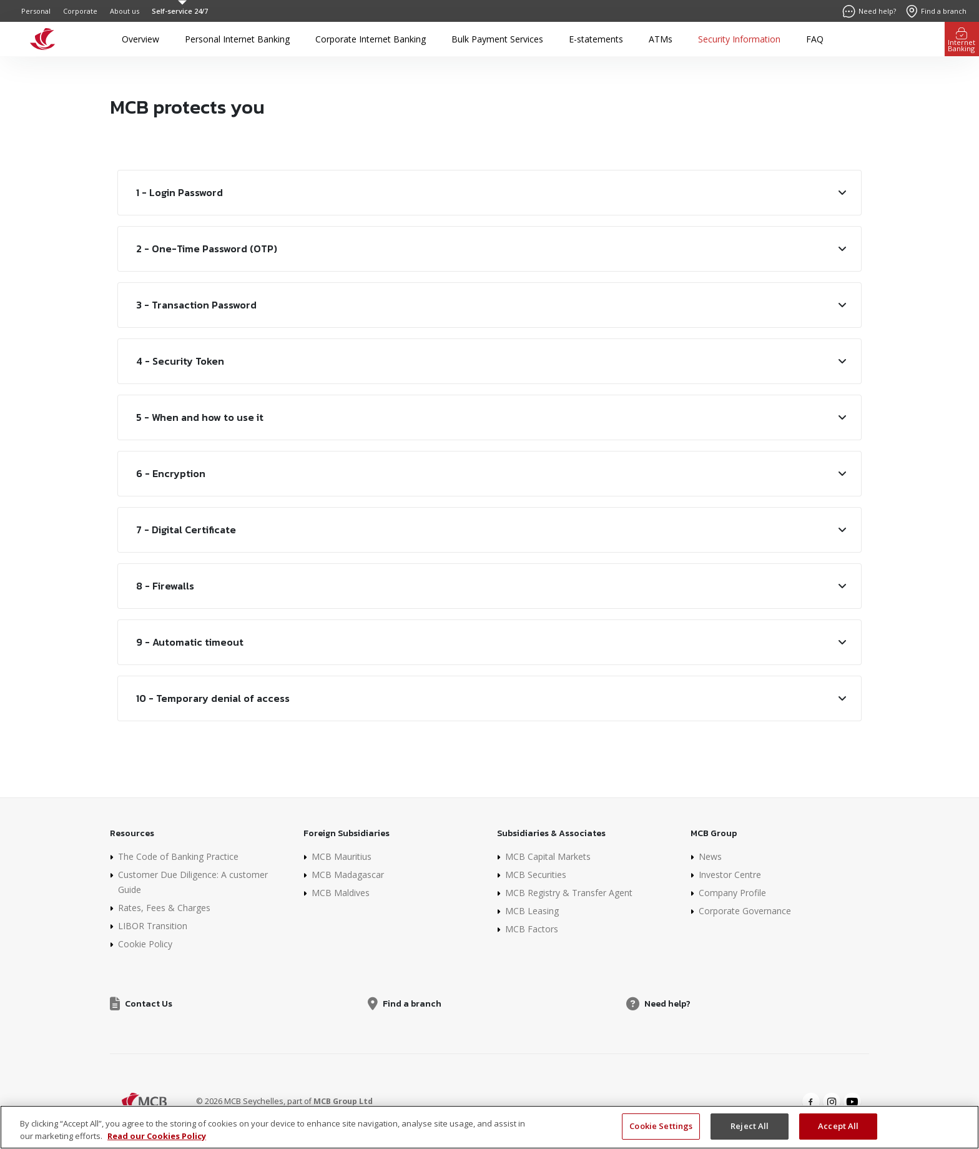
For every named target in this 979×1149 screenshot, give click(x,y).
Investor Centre (730, 874)
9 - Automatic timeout (190, 641)
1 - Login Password (179, 192)
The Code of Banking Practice (178, 856)
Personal (36, 11)
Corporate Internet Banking (370, 39)
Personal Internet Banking (237, 39)
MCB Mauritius (341, 856)
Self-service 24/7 (180, 11)
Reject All (750, 1133)
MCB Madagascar (348, 874)
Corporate (80, 11)
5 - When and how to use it (199, 417)
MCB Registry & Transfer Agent (568, 893)
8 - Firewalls (165, 585)
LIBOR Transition (152, 926)
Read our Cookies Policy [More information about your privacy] (156, 1143)
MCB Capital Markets (548, 856)
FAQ (815, 39)
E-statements (596, 39)
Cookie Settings (660, 1133)
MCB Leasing (532, 911)
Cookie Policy (145, 944)
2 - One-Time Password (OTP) (206, 248)
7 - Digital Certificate (186, 529)
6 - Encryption (170, 473)
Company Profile (732, 893)
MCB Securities (535, 874)
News (710, 856)
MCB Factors (531, 929)
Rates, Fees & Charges (164, 908)
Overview (140, 39)
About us (124, 11)
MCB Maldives (341, 893)
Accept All (838, 1133)
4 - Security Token (180, 360)
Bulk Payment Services (497, 39)
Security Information (739, 39)
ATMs (660, 39)
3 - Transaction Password (196, 304)
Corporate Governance (745, 911)
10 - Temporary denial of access (213, 698)
